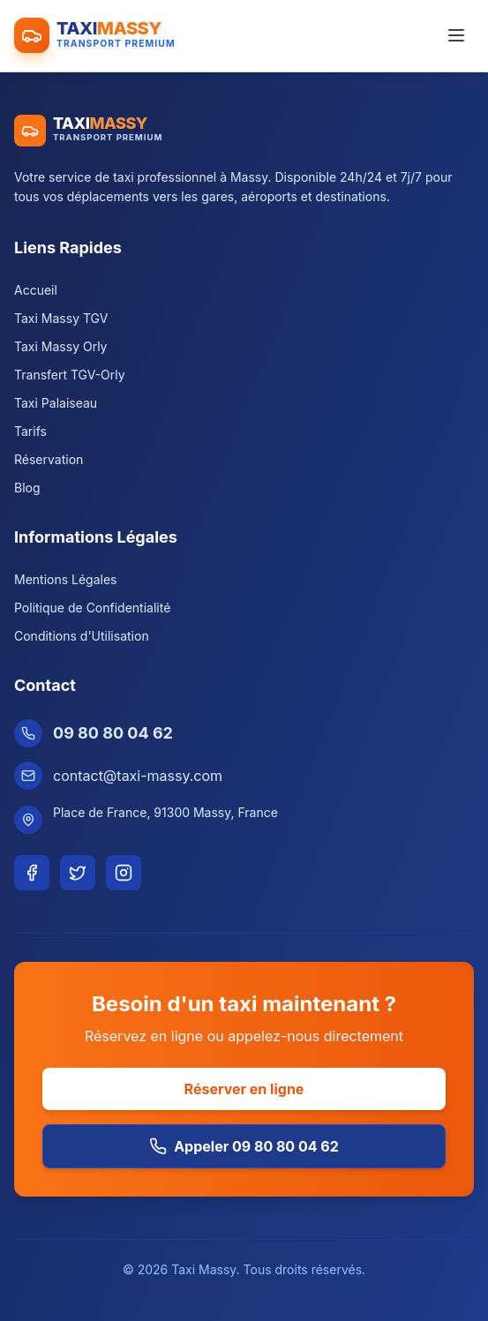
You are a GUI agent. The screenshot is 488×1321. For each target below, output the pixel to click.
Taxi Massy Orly (60, 346)
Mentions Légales (65, 579)
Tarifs (30, 431)
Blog (27, 487)
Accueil (35, 289)
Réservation (48, 459)
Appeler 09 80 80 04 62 (244, 1146)
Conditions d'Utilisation (81, 635)
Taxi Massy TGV (61, 318)
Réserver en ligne (244, 1089)
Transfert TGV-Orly (69, 374)
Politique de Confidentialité (92, 607)
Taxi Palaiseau (55, 402)
